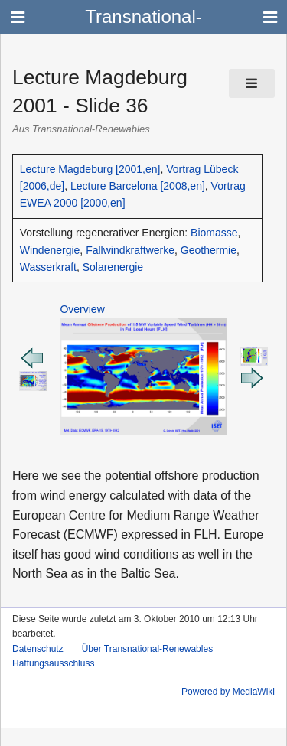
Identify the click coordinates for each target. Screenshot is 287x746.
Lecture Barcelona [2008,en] (137, 186)
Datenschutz (38, 648)
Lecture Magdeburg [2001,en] (90, 169)
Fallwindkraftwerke (130, 250)
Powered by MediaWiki (228, 691)
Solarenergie (113, 267)
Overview (82, 309)
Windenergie (50, 250)
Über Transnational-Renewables (147, 648)
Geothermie (208, 250)
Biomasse (214, 232)
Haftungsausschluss (53, 663)
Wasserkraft (48, 267)
